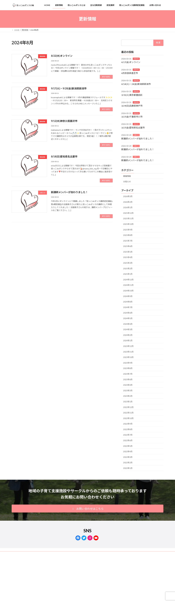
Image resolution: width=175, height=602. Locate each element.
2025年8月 (127, 235)
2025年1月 (127, 274)
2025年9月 (127, 229)
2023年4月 (127, 385)
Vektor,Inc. (112, 584)
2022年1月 (127, 468)
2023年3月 (127, 390)
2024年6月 (127, 313)
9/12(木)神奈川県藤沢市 (64, 120)
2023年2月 (127, 396)
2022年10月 (128, 418)
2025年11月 (128, 218)
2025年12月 (128, 213)
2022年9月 (127, 424)
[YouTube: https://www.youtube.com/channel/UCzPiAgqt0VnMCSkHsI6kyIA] (96, 537)
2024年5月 (127, 318)
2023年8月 (127, 368)
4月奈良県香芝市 (129, 73)
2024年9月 (127, 296)
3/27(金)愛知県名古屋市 (133, 127)
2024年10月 (128, 290)
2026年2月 (127, 202)
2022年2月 (127, 462)
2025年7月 (127, 241)
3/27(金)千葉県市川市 (131, 116)
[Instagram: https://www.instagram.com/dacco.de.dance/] (90, 537)
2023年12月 (128, 346)
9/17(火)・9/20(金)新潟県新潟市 (69, 88)
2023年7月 (127, 374)
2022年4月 (127, 451)
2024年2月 (127, 335)
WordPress (63, 584)
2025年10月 (128, 224)
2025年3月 (127, 263)
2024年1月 (127, 340)
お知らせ (136, 135)
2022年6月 (127, 440)
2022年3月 (127, 457)
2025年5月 (127, 252)
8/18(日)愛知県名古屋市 (64, 156)
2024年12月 (128, 279)
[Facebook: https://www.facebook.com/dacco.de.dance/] (77, 537)
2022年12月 (128, 407)
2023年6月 (127, 379)
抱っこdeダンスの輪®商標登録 (47, 554)
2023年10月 (128, 357)
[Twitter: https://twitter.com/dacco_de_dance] (83, 537)
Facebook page (139, 573)
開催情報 (136, 59)
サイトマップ (69, 554)
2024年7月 (127, 307)
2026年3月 (127, 196)
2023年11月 (128, 351)
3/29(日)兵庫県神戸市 (131, 105)
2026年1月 (127, 207)
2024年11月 (128, 285)
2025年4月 (127, 257)
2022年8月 (127, 429)
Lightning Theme (77, 584)
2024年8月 (127, 302)
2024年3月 (127, 329)
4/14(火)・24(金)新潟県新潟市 (136, 84)
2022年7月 (127, 435)
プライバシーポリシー (22, 554)
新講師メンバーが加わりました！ (69, 192)
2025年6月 (127, 246)
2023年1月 (127, 401)
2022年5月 (127, 446)
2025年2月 (127, 268)
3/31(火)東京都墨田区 (131, 94)
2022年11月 (128, 412)
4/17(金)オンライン (130, 62)
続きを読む (106, 77)
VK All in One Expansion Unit (95, 584)
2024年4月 (127, 324)
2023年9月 (127, 363)
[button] (87, 508)
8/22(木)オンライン (61, 55)
